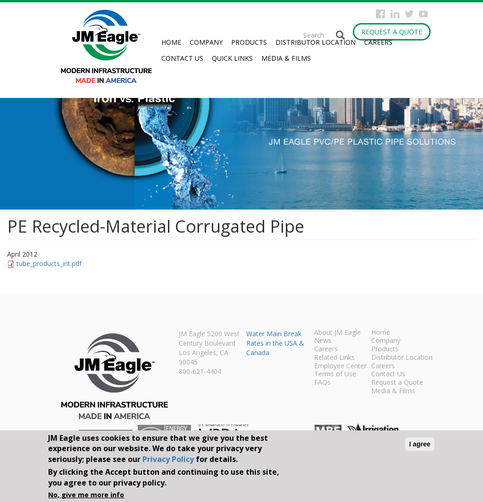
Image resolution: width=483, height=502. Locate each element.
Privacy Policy (168, 459)
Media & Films (286, 58)
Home (171, 42)
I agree (419, 444)
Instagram (395, 13)
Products (249, 42)
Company (206, 42)
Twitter (409, 13)
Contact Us (182, 58)
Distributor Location (315, 42)
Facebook (380, 13)
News (323, 341)
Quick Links (232, 58)
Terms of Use (335, 374)
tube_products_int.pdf (49, 263)
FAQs (322, 383)
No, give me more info (86, 494)
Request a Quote (391, 31)
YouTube (423, 13)
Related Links (334, 358)
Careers (378, 42)
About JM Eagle (337, 333)
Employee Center (340, 366)
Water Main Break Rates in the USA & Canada (275, 343)
